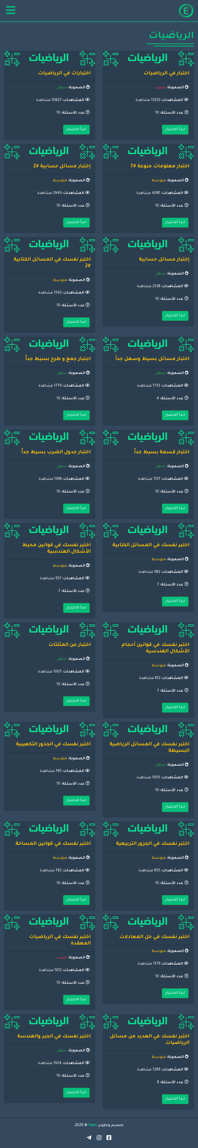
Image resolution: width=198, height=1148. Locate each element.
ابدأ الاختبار (175, 130)
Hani (92, 1125)
